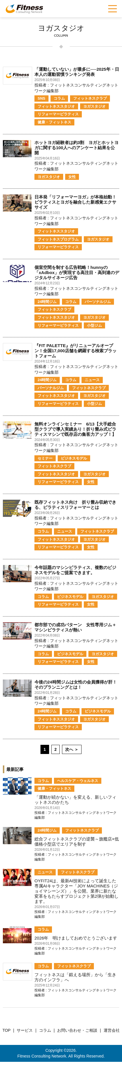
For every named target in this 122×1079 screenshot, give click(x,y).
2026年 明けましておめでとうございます (75, 938)
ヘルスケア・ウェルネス (77, 781)
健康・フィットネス (54, 122)
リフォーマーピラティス (58, 114)
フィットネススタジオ (56, 106)
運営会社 (112, 1030)
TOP (6, 1030)
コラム (59, 98)
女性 (72, 177)
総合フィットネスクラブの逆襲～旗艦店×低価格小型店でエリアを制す (76, 841)
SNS (41, 98)
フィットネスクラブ (90, 98)
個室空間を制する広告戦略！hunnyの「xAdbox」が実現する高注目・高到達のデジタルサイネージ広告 (76, 272)
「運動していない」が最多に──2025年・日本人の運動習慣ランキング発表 (76, 72)
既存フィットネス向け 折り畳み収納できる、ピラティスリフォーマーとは (75, 505)
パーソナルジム (98, 302)
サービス (25, 1030)
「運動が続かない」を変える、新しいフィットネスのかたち (75, 800)
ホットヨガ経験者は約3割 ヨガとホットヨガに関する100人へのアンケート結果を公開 (76, 147)
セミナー (45, 458)
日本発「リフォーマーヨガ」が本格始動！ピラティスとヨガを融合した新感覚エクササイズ (75, 202)
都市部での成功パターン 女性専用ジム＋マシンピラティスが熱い (75, 627)
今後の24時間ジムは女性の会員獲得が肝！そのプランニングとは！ (75, 685)
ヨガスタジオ (94, 106)
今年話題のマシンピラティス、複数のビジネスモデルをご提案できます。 (75, 570)
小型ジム (94, 325)
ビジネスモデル (74, 458)
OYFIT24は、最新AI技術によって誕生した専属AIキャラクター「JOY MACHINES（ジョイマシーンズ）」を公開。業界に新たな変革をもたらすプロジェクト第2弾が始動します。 (76, 891)
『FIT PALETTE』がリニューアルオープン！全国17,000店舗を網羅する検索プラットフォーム (75, 350)
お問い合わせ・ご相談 (77, 1030)
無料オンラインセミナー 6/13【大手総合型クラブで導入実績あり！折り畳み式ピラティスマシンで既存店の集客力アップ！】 (75, 429)
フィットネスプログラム (58, 239)
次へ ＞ (71, 749)
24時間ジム (47, 302)
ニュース (92, 380)
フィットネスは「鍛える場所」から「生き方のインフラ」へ (75, 977)
